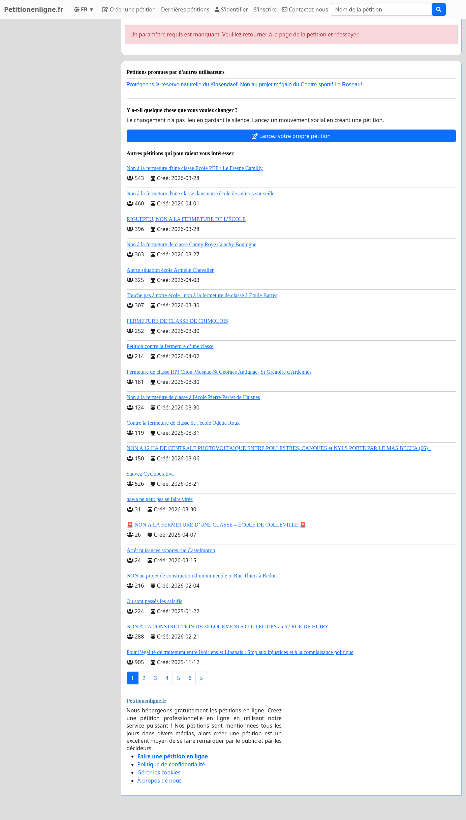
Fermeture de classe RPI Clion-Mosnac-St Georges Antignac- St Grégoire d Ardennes (219, 372)
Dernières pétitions (185, 9)
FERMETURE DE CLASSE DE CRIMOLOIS (177, 321)
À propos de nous (159, 780)
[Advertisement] (55, 120)
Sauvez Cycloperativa (150, 474)
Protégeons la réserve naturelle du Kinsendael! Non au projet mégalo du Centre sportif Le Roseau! (244, 84)
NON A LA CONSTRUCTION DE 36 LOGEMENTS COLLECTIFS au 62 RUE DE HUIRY (228, 626)
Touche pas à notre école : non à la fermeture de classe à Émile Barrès (202, 295)
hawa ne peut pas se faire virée (160, 499)
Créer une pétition (129, 9)
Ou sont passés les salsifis (154, 601)
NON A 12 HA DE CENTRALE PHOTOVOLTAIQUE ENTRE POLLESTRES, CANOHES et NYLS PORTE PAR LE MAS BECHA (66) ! (279, 448)
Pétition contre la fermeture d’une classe (170, 346)
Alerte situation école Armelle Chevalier (170, 270)
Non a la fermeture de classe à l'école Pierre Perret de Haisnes (193, 397)
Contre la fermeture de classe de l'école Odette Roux (183, 423)
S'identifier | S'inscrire (246, 9)
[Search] (381, 9)
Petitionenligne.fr (33, 9)
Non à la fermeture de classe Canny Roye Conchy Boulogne (191, 244)
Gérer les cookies (159, 772)
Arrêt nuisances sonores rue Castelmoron (171, 550)
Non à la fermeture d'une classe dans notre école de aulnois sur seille (201, 193)
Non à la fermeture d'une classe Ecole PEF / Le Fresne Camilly (195, 168)
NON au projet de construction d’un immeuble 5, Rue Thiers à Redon (202, 575)
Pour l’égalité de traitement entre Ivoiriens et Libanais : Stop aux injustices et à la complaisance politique (240, 652)
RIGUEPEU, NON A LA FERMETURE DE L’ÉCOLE (186, 219)
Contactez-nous (305, 9)
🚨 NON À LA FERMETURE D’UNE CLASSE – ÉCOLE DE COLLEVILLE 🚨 (217, 525)
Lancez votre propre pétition (291, 136)
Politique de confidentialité (171, 764)
